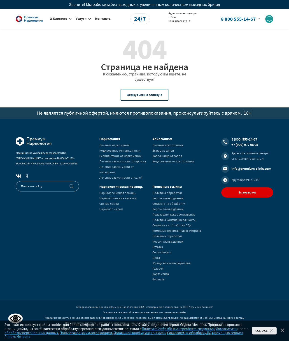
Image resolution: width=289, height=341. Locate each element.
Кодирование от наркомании (119, 150)
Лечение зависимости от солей (120, 177)
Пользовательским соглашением (86, 332)
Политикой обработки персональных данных (178, 328)
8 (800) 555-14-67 (244, 139)
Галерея (157, 268)
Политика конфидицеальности (174, 220)
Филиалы (158, 279)
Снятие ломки (109, 204)
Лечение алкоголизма (167, 145)
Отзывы (157, 247)
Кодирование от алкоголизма (173, 161)
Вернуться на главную (144, 94)
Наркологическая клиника (117, 198)
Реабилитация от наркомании (120, 156)
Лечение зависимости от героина (122, 161)
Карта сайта (160, 274)
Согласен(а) (264, 331)
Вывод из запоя (163, 150)
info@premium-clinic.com (251, 168)
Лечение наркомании (114, 145)
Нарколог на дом (111, 209)
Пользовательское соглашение (173, 214)
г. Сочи (172, 17)
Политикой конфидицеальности (139, 332)
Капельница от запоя (167, 156)
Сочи (234, 158)
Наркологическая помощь (117, 193)
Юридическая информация (171, 263)
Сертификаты (161, 252)
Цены (156, 258)
